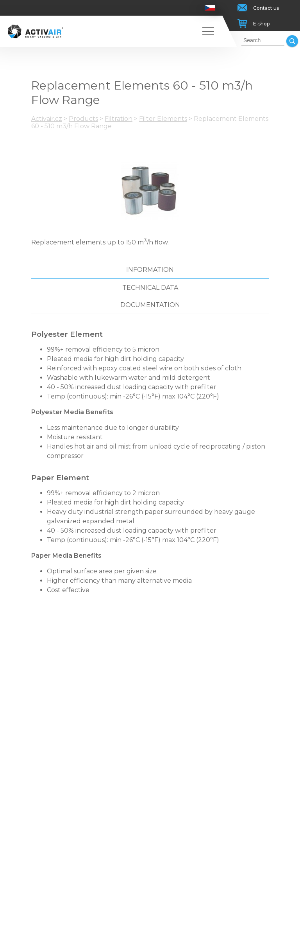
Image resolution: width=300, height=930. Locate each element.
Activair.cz (46, 118)
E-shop (261, 24)
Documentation (150, 305)
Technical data (150, 287)
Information (150, 269)
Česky (210, 8)
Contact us (266, 8)
